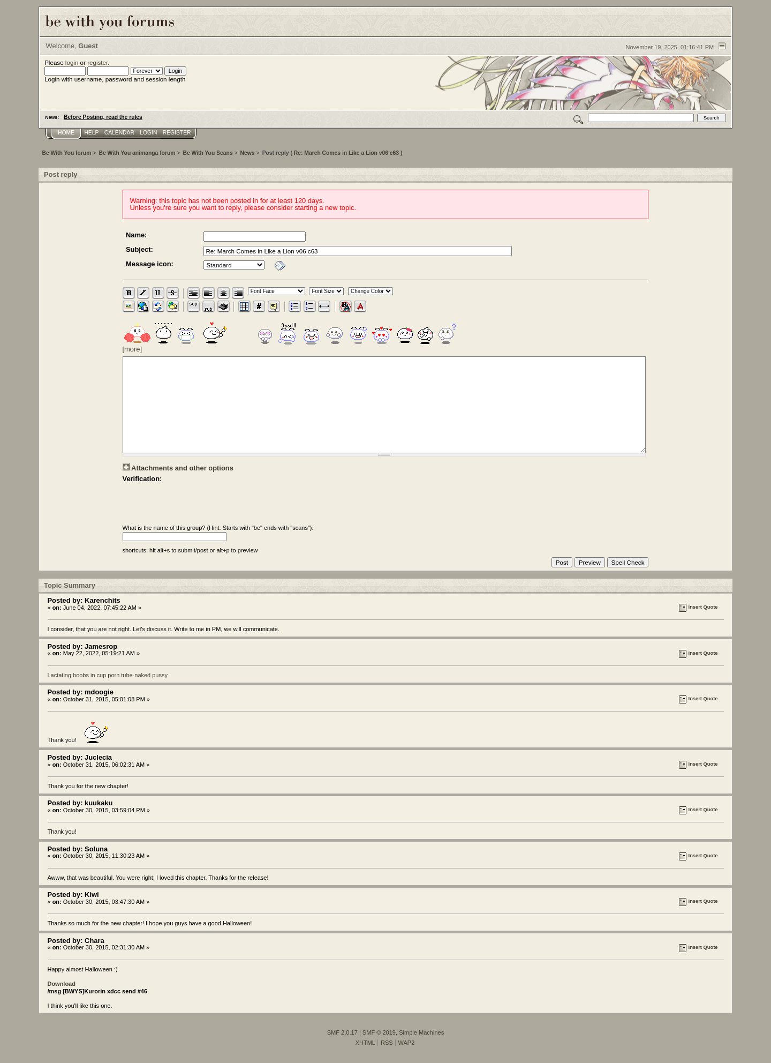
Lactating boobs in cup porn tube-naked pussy (108, 675)
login (72, 62)
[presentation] (204, 504)
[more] (132, 349)
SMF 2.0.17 (342, 1032)
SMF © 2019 (379, 1032)
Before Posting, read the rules (103, 117)
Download (61, 983)
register (97, 62)
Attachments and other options (182, 468)
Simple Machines (421, 1032)
